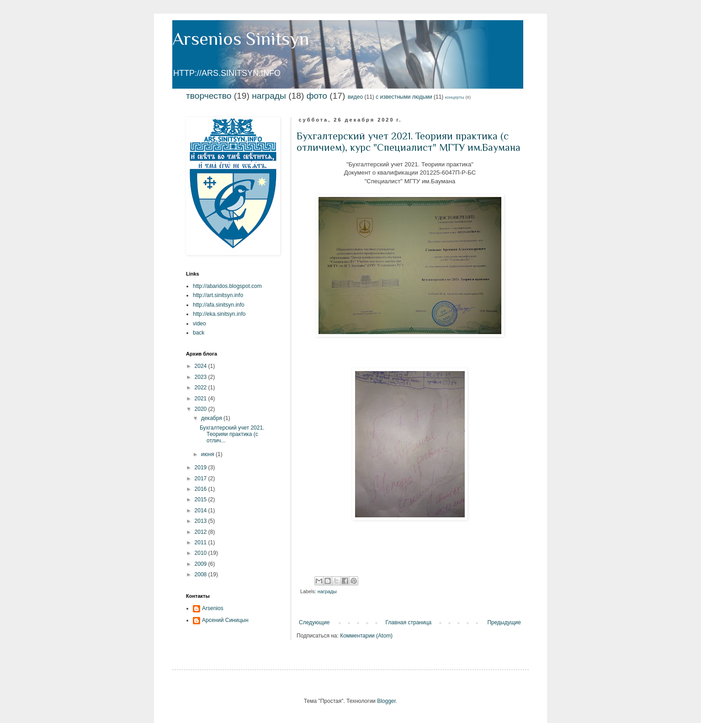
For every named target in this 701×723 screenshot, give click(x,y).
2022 (201, 387)
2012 (201, 532)
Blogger (386, 701)
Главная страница (409, 622)
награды (269, 96)
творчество (208, 96)
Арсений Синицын (225, 620)
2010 (201, 553)
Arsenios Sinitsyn (240, 38)
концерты (454, 97)
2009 (201, 564)
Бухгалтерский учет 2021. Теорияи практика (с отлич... (232, 434)
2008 (201, 574)
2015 (201, 499)
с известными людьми (404, 97)
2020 (201, 409)
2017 (201, 478)
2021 (201, 398)
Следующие (314, 622)
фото (317, 96)
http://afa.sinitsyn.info (218, 305)
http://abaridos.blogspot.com (227, 286)
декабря (212, 418)
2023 (201, 377)
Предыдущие (504, 622)
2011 (201, 542)
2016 (201, 489)
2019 (201, 467)
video (199, 323)
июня (208, 454)
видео (355, 97)
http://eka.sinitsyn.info (219, 314)
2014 (201, 510)
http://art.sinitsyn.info (218, 295)
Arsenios (212, 608)
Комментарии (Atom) (366, 636)
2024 (201, 366)
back (198, 333)
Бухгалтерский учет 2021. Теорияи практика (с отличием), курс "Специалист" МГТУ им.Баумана (408, 141)
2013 (201, 521)
